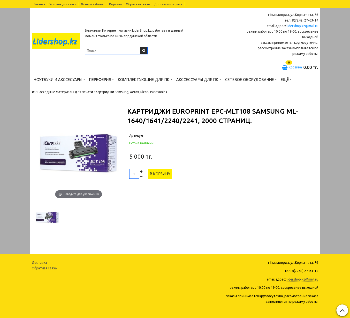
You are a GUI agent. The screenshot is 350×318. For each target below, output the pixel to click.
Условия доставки (62, 4)
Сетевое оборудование (251, 79)
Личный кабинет (93, 4)
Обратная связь (138, 4)
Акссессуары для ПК (198, 79)
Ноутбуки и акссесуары (59, 79)
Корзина (115, 4)
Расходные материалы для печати (65, 92)
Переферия (101, 79)
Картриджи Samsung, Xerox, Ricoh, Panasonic (130, 92)
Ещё (286, 79)
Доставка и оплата (168, 4)
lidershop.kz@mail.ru (302, 26)
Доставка (39, 263)
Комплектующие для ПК (145, 79)
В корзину (160, 174)
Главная (39, 4)
